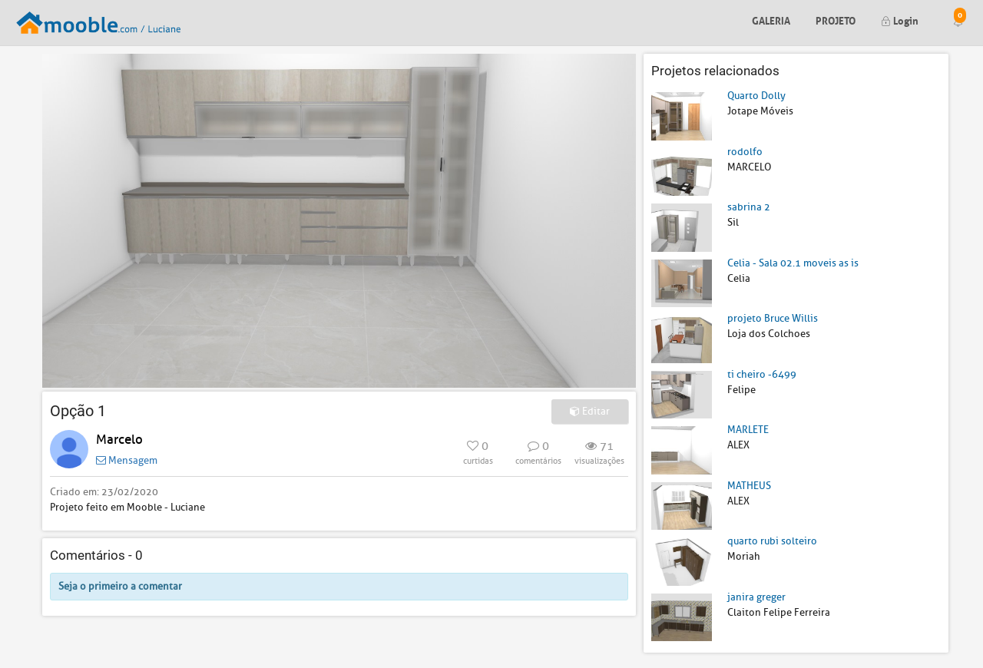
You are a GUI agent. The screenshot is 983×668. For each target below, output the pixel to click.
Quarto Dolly (756, 95)
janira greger (756, 597)
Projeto (836, 20)
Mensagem (126, 460)
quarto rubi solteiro (772, 540)
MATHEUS (749, 485)
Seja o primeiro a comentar (120, 586)
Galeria (771, 20)
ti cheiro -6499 (761, 374)
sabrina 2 (748, 206)
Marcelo (119, 440)
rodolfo (745, 151)
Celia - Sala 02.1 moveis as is (793, 263)
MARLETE (748, 429)
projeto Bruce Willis (772, 318)
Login (899, 20)
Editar (590, 411)
